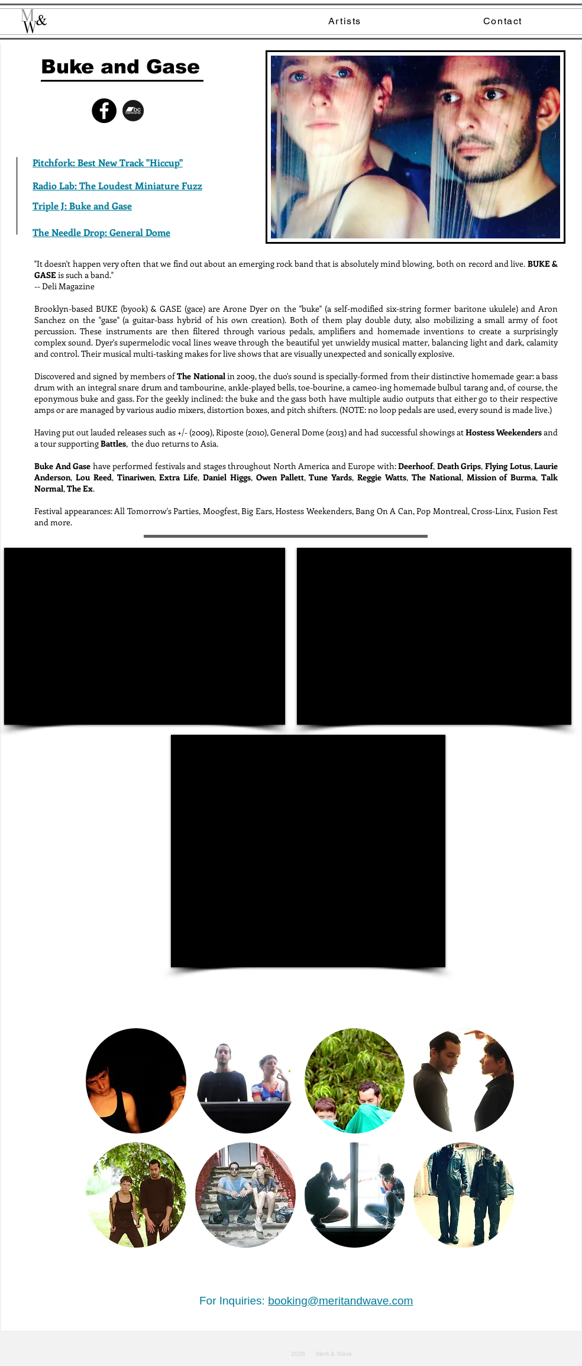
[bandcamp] (133, 110)
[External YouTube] (144, 636)
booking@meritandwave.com (340, 1300)
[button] (136, 1081)
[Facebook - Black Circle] (104, 110)
